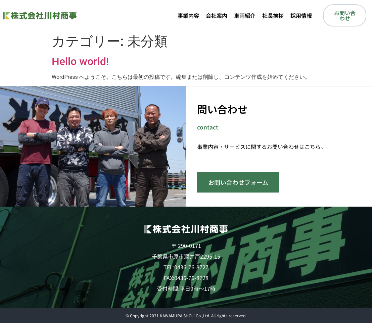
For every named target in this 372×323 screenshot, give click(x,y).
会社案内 (216, 15)
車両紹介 (244, 15)
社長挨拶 (273, 15)
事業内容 (188, 15)
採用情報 (301, 15)
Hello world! (80, 61)
